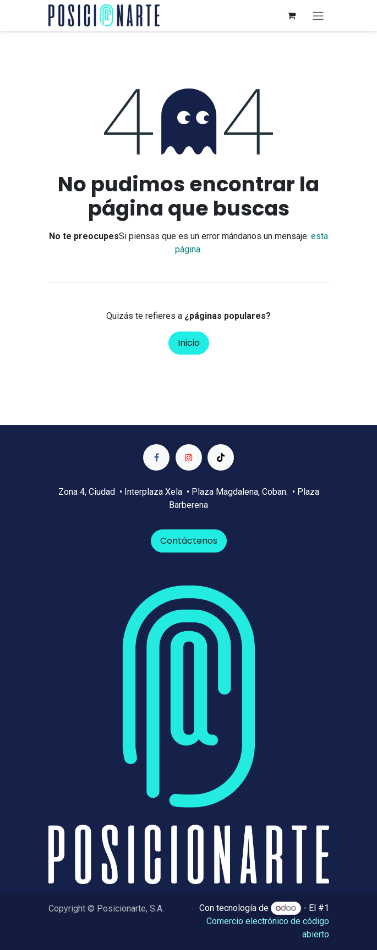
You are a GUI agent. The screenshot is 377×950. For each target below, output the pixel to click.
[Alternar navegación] (318, 15)
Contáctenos (188, 540)
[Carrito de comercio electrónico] (292, 15)
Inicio (189, 342)
